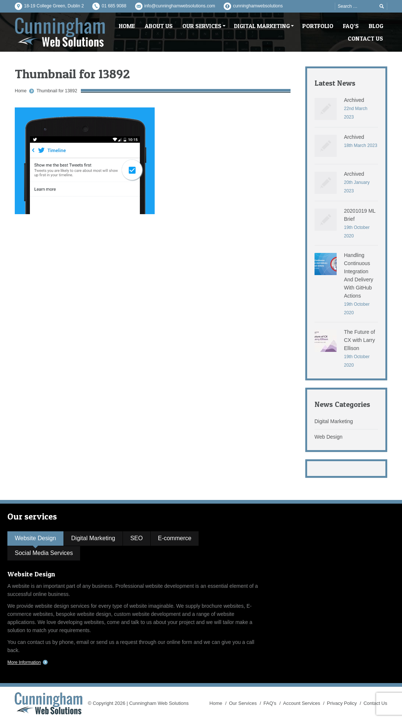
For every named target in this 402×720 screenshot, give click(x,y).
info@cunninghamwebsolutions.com (179, 5)
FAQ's (270, 703)
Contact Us (375, 703)
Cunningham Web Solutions (159, 703)
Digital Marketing (334, 421)
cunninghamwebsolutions (258, 5)
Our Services (243, 703)
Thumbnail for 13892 (57, 90)
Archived (354, 100)
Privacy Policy (342, 703)
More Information (24, 662)
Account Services (301, 703)
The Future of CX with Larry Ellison (359, 340)
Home (21, 90)
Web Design (329, 437)
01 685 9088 (114, 5)
